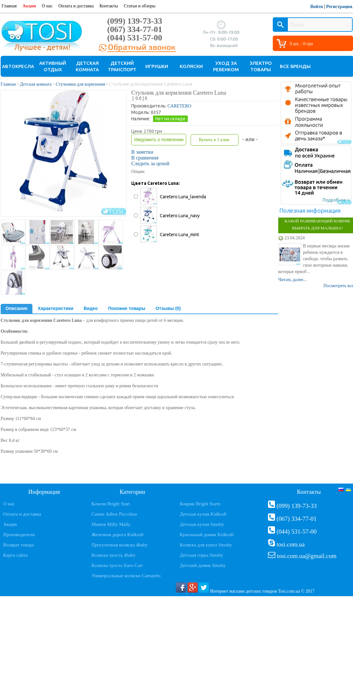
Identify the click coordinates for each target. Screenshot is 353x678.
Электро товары (261, 66)
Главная (9, 6)
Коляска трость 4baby (113, 555)
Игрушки (156, 66)
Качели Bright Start (110, 503)
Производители (19, 534)
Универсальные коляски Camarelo (125, 575)
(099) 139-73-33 (134, 21)
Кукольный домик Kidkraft (207, 534)
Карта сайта (15, 555)
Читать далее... (292, 279)
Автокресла (18, 66)
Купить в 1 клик (214, 139)
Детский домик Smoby (203, 565)
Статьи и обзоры (140, 6)
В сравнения (145, 157)
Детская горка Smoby (201, 555)
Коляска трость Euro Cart (117, 565)
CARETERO (179, 106)
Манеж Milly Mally (111, 524)
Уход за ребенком (226, 66)
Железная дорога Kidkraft (117, 534)
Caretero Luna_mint (179, 234)
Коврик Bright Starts (200, 503)
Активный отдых (52, 66)
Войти (316, 6)
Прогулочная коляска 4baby (119, 544)
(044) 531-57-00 (134, 37)
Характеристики (55, 308)
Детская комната (87, 66)
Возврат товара (18, 544)
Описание (16, 308)
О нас (47, 6)
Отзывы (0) (168, 308)
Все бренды (295, 66)
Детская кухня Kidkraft (203, 514)
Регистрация (339, 6)
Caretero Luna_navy (180, 215)
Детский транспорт (122, 66)
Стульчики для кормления (80, 84)
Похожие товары (126, 308)
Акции (29, 6)
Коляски (191, 66)
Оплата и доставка (76, 6)
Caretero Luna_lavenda (183, 196)
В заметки (142, 152)
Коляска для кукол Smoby (206, 544)
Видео (91, 308)
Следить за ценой (150, 163)
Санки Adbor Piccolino (114, 514)
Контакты (108, 6)
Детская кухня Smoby (202, 524)
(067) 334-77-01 (134, 29)
